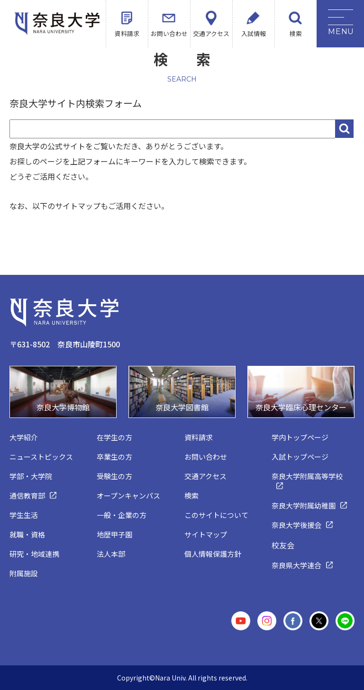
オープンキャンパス (128, 495)
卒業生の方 (114, 457)
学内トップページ (300, 437)
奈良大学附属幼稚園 (304, 505)
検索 (296, 33)
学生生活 (23, 515)
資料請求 (127, 33)
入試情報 (253, 33)
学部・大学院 (30, 476)
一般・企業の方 (121, 515)
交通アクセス (211, 33)
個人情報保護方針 (212, 554)
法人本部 (111, 554)
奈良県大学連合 (296, 565)
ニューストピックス (41, 457)
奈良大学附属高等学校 (307, 476)
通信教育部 (27, 495)
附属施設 (23, 573)
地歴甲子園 (114, 534)
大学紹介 (23, 437)
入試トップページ (300, 457)
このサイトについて (216, 515)
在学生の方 (114, 437)
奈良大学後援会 (296, 525)
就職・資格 (27, 534)
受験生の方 (114, 476)
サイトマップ (205, 534)
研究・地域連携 (34, 554)
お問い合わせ (169, 33)
